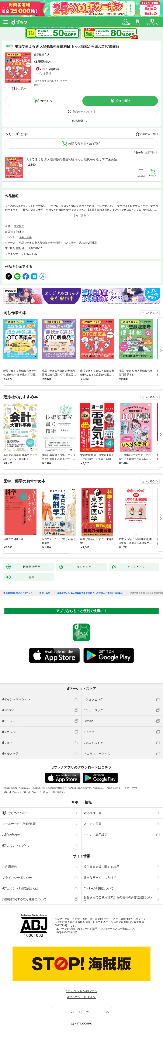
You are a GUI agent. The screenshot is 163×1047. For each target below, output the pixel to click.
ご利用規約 (9, 866)
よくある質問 (92, 823)
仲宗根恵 (39, 54)
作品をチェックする (84, 111)
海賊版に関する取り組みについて (24, 899)
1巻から (138, 152)
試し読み (21, 88)
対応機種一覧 (92, 813)
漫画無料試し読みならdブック (17, 593)
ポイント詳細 (43, 73)
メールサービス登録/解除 (19, 823)
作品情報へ (79, 121)
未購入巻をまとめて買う (84, 143)
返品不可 (38, 85)
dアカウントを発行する (81, 991)
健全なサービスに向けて (100, 877)
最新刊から (151, 152)
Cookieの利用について (99, 888)
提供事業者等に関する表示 (101, 866)
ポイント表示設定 (95, 834)
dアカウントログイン (16, 845)
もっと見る (148, 312)
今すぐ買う (123, 101)
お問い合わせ (11, 834)
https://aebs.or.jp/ (67, 932)
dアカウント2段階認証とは (20, 888)
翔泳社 (20, 231)
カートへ (46, 101)
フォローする (47, 54)
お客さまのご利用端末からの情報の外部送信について (118, 899)
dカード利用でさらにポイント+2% (50, 80)
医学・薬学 (25, 237)
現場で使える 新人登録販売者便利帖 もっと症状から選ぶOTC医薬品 (71, 159)
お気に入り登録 (149, 134)
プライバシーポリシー (17, 877)
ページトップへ (81, 1012)
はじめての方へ (15, 813)
